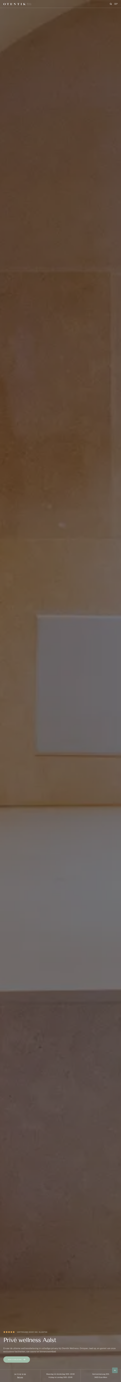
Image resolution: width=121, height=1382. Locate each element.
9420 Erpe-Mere (101, 1377)
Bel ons (20, 1377)
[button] (115, 1370)
